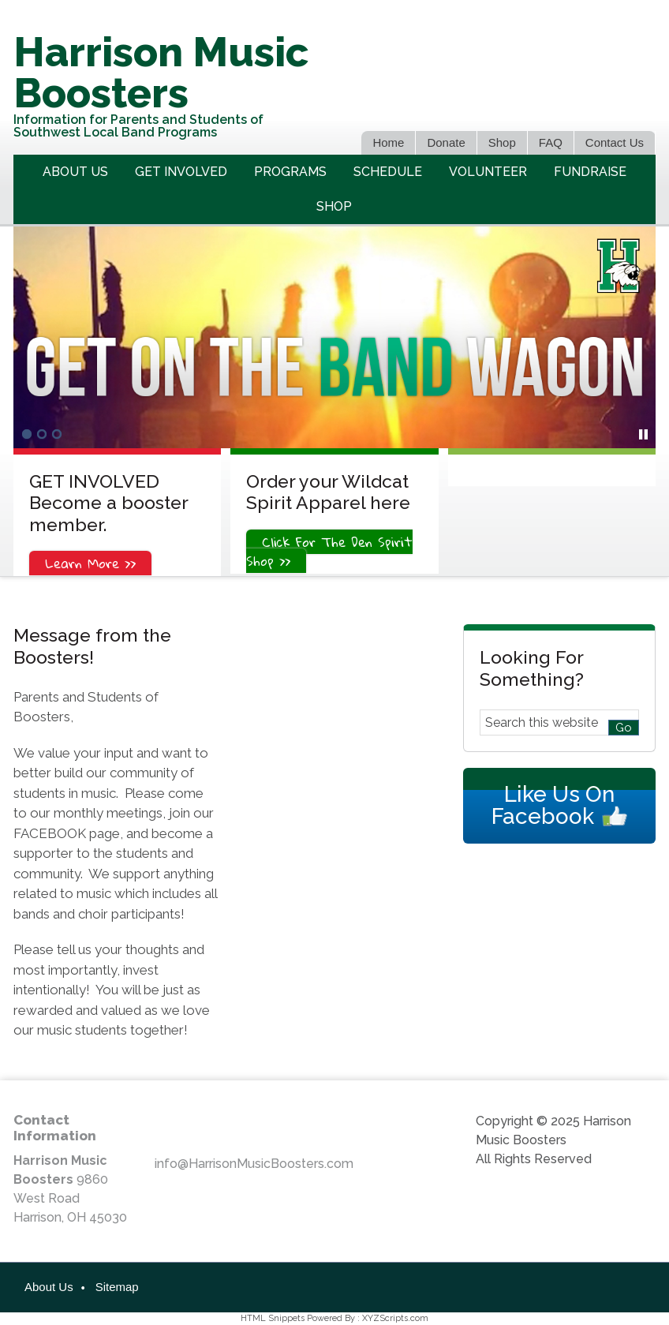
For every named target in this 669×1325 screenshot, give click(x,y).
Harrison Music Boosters (160, 72)
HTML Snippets (273, 1318)
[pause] (643, 434)
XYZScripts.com (395, 1318)
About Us (48, 1286)
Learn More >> (90, 563)
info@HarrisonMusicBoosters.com (254, 1163)
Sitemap (117, 1286)
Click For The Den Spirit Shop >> (329, 551)
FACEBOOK (49, 833)
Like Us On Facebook (553, 805)
